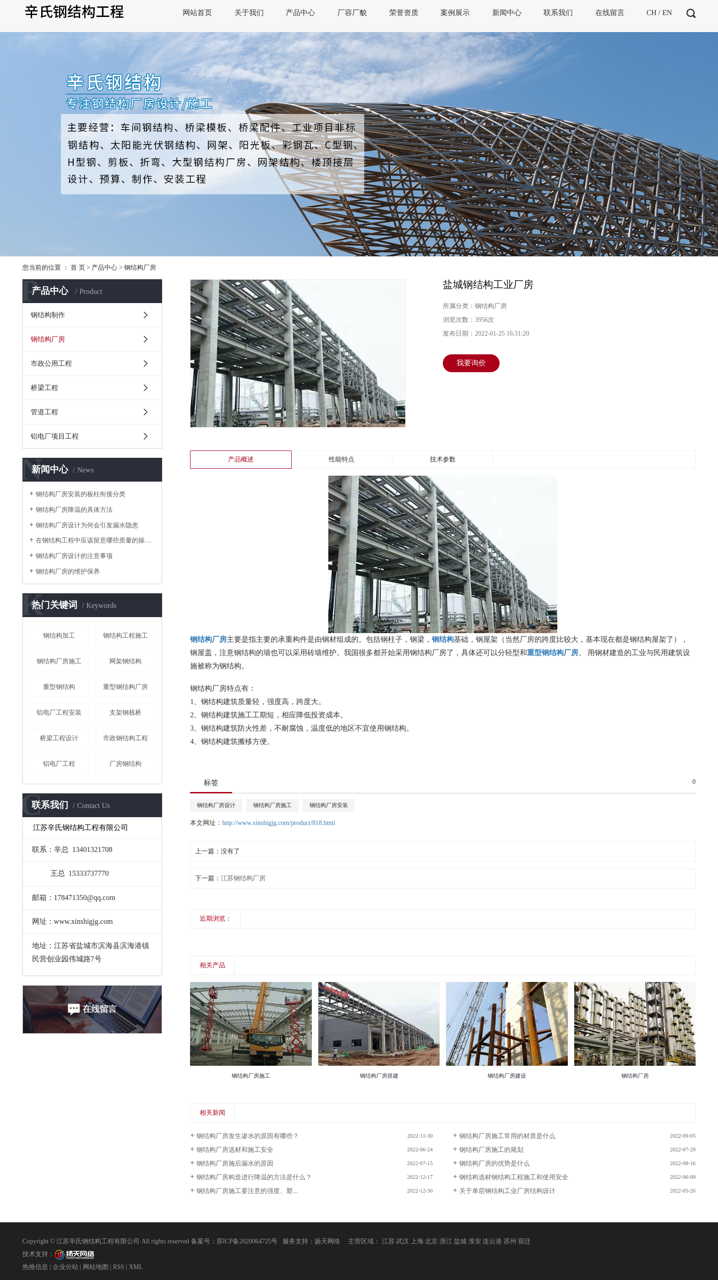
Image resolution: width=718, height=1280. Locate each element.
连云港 (492, 1241)
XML (136, 1267)
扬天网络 (327, 1241)
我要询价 (471, 363)
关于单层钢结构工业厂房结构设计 (507, 1191)
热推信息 (35, 1267)
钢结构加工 (59, 635)
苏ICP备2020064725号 (247, 1241)
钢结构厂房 (140, 267)
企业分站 (65, 1267)
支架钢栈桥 (125, 712)
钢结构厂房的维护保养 (68, 571)
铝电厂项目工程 (55, 436)
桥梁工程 (44, 387)
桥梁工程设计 (59, 738)
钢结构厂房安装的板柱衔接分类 (80, 494)
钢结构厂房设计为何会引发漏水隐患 (87, 525)
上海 (417, 1241)
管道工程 (44, 412)
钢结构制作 (48, 315)
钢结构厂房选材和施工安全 (234, 1149)
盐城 (460, 1241)
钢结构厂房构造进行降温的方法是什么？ (254, 1177)
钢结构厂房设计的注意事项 (74, 556)
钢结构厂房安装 (329, 805)
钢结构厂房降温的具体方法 (74, 509)
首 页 (78, 267)
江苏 (388, 1241)
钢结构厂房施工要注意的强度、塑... (247, 1191)
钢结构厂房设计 (216, 805)
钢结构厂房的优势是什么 (494, 1163)
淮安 (474, 1241)
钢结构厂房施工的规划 (491, 1149)
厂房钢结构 (125, 763)
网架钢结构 (125, 661)
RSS (118, 1267)
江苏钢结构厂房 (243, 878)
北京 (431, 1241)
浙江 (446, 1241)
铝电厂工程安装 (59, 712)
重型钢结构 (59, 686)
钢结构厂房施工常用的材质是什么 (507, 1136)
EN (667, 12)
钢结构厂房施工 (59, 661)
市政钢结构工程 (125, 738)
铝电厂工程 (59, 763)
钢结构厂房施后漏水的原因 (234, 1163)
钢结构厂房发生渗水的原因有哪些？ (247, 1136)
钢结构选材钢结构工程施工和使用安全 (513, 1177)
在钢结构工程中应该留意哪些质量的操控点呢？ (95, 540)
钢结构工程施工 (125, 635)
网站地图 (96, 1267)
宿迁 (524, 1241)
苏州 (510, 1241)
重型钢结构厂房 (125, 686)
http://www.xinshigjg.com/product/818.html (278, 822)
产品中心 (104, 267)
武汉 (402, 1241)
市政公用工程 (51, 363)
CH (652, 12)
